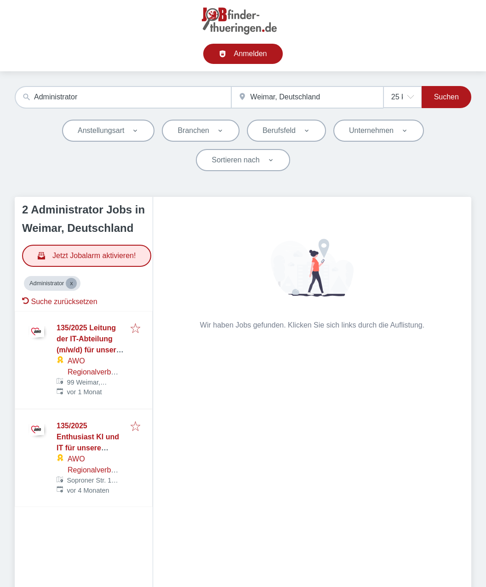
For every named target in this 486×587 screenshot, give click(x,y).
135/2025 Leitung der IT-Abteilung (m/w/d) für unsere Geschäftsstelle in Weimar (88, 350)
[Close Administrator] (71, 283)
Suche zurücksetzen (59, 301)
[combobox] (123, 97)
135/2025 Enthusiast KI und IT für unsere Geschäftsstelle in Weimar (88, 448)
